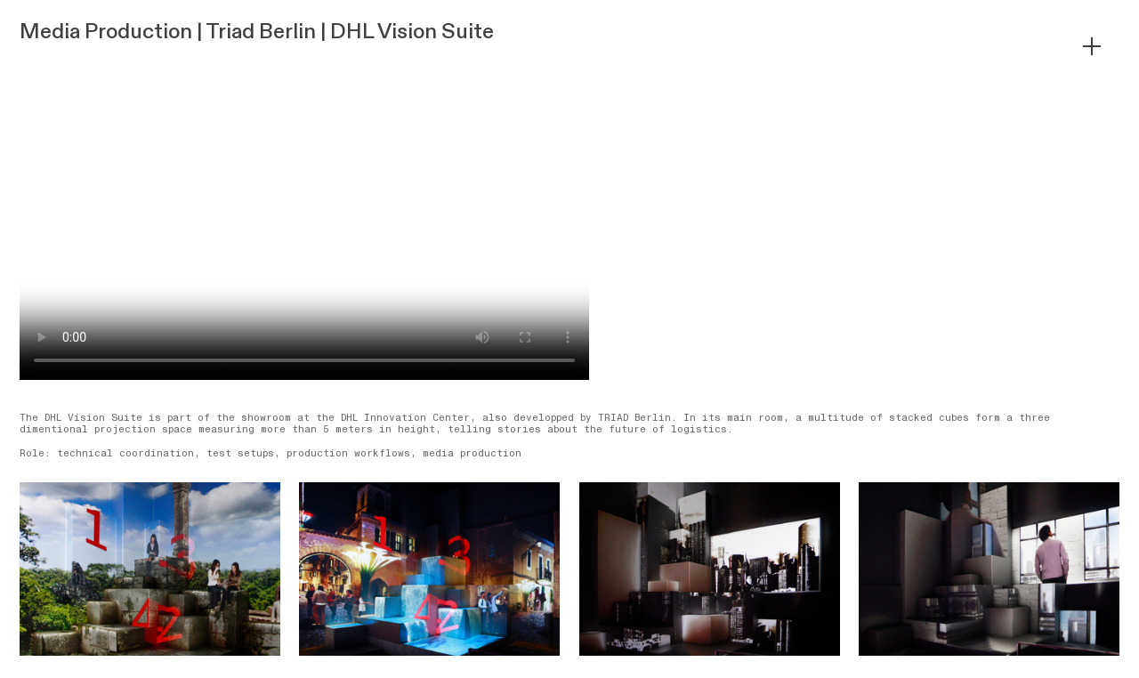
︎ (1091, 47)
